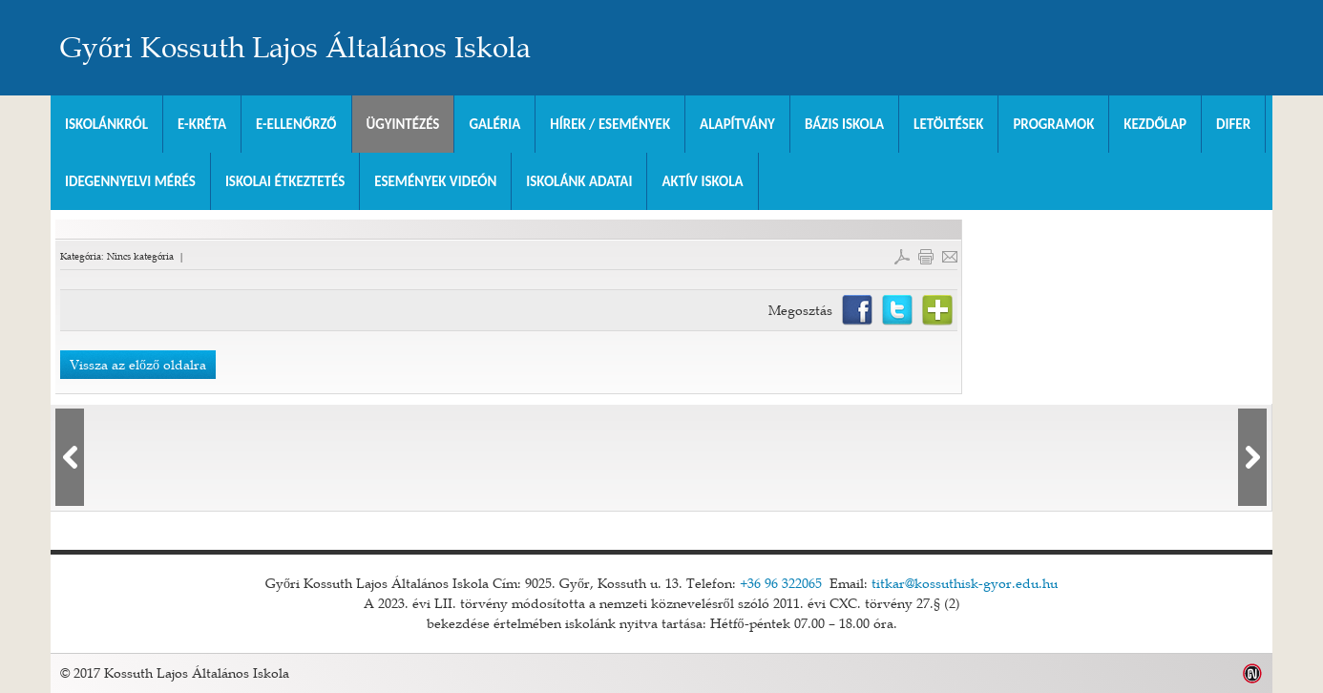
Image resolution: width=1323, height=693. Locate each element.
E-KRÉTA (202, 124)
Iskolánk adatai (579, 181)
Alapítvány (737, 124)
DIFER (1233, 124)
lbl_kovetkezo (1252, 457)
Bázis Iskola (844, 124)
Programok (1053, 124)
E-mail (949, 256)
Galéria (494, 124)
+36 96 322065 (781, 583)
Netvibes (937, 310)
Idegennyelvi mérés (130, 181)
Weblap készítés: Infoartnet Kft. (1253, 673)
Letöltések (948, 124)
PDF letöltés (902, 256)
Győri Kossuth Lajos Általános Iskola (295, 48)
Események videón (435, 181)
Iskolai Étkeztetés (285, 181)
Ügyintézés (403, 124)
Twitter (897, 310)
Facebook (857, 310)
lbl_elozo (69, 457)
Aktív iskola (702, 181)
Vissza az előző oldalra (138, 364)
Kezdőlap (1155, 124)
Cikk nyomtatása (926, 256)
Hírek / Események (610, 124)
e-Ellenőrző (296, 124)
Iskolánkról (106, 124)
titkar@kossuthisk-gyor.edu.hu (965, 583)
